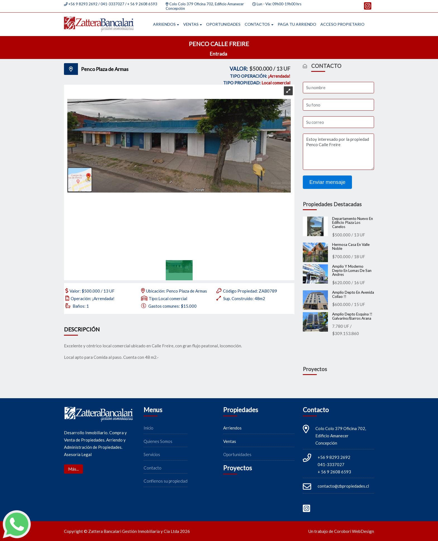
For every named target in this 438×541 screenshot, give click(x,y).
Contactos (257, 24)
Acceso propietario (342, 24)
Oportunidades (223, 24)
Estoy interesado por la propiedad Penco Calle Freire (338, 152)
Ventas (191, 24)
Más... (73, 468)
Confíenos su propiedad (165, 480)
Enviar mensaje (328, 182)
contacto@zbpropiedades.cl (343, 485)
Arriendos (164, 24)
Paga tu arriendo (297, 24)
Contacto (152, 467)
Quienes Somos (158, 441)
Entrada (219, 54)
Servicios (152, 454)
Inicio (148, 427)
